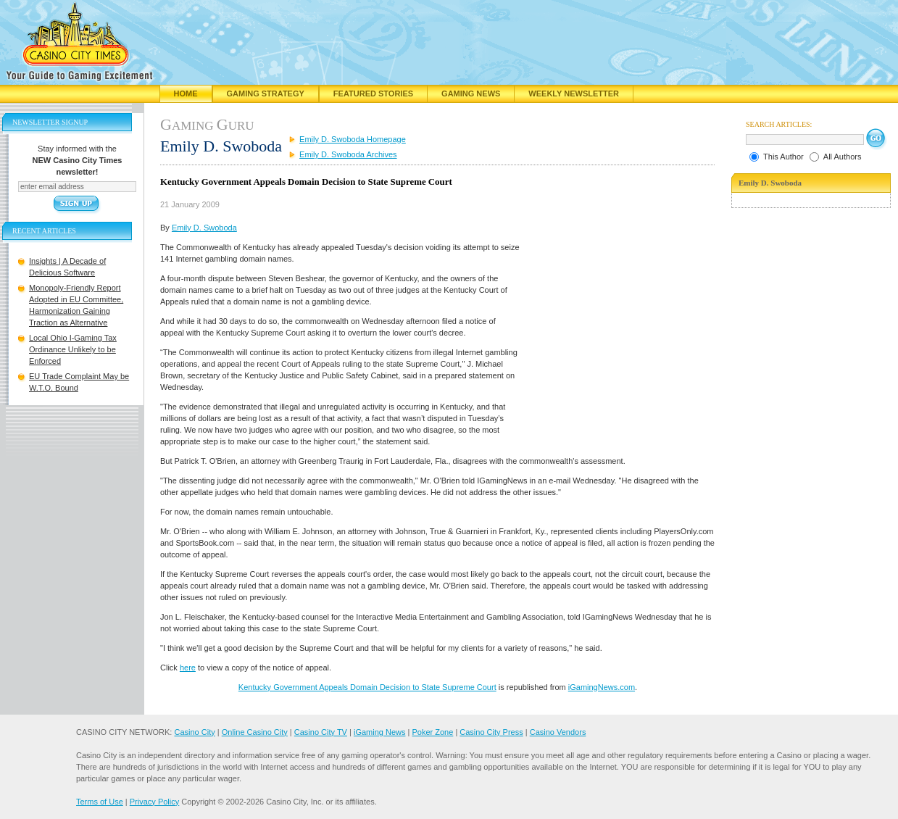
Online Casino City (255, 732)
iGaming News (380, 732)
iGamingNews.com (601, 687)
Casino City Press (491, 732)
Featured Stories (373, 93)
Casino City (194, 732)
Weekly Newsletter (573, 93)
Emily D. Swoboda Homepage (352, 139)
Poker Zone (432, 732)
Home (186, 93)
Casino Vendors (558, 732)
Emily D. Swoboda (204, 227)
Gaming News (470, 93)
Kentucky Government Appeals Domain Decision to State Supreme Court (367, 687)
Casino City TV (320, 732)
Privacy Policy (154, 801)
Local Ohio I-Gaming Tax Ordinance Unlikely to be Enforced (73, 349)
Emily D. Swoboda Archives (348, 154)
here (188, 667)
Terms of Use (99, 801)
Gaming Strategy (265, 93)
